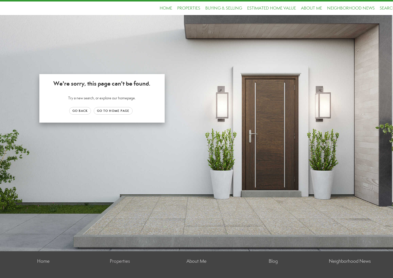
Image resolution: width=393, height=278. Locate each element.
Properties (188, 8)
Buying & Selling (223, 8)
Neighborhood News (351, 8)
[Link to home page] (6, 8)
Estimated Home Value (271, 8)
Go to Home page (113, 111)
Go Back (80, 111)
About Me (311, 8)
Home (166, 8)
